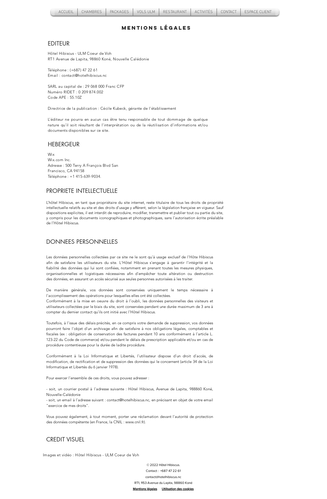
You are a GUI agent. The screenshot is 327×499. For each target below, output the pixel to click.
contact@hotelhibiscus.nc (84, 75)
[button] (203, 12)
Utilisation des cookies (178, 489)
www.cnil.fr (134, 421)
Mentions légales (145, 489)
